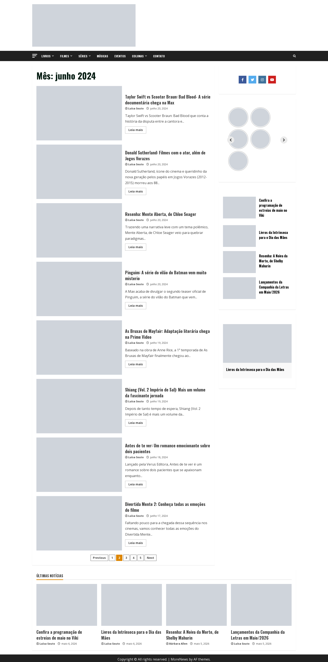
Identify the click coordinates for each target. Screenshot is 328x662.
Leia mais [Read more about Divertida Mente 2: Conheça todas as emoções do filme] (137, 544)
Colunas (138, 56)
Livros (46, 56)
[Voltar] (230, 140)
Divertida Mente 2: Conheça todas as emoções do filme (79, 523)
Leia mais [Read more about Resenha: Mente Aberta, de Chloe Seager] (137, 248)
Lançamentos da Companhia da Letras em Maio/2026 (260, 633)
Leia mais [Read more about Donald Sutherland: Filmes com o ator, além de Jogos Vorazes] (137, 192)
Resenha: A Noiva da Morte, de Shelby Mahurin (192, 633)
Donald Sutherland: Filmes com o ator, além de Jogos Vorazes (79, 172)
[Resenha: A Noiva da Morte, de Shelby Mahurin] (196, 605)
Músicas (102, 56)
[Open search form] (294, 56)
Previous (99, 558)
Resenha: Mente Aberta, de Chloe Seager (79, 230)
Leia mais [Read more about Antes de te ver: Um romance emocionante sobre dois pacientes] (137, 485)
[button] (34, 56)
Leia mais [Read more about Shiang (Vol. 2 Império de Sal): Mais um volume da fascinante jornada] (137, 423)
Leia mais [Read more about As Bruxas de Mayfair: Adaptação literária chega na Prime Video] (137, 365)
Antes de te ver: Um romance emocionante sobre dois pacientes (79, 464)
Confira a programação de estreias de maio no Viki (63, 633)
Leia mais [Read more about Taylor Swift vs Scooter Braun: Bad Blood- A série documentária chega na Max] (137, 130)
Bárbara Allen (178, 641)
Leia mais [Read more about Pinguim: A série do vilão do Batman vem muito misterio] (137, 306)
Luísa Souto (136, 108)
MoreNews (179, 656)
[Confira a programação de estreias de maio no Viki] (66, 605)
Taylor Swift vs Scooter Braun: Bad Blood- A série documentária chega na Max (79, 113)
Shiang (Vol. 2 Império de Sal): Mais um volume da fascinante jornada (79, 406)
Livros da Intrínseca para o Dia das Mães (130, 631)
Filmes (64, 56)
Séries (82, 56)
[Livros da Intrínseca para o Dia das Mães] (131, 605)
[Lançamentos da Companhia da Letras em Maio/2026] (261, 605)
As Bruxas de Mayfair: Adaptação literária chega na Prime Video (79, 347)
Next (150, 558)
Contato (159, 56)
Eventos (120, 56)
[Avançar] (283, 140)
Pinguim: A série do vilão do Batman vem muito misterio (79, 289)
